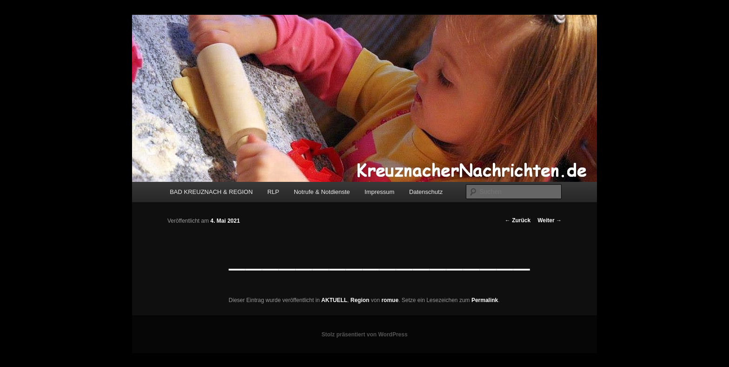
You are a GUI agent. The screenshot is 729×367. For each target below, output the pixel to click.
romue (389, 300)
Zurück (517, 220)
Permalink (484, 300)
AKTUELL (334, 300)
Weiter (549, 220)
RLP (273, 191)
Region (360, 300)
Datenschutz (426, 191)
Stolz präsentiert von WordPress (364, 334)
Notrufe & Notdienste (322, 191)
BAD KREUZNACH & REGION (211, 191)
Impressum (379, 191)
